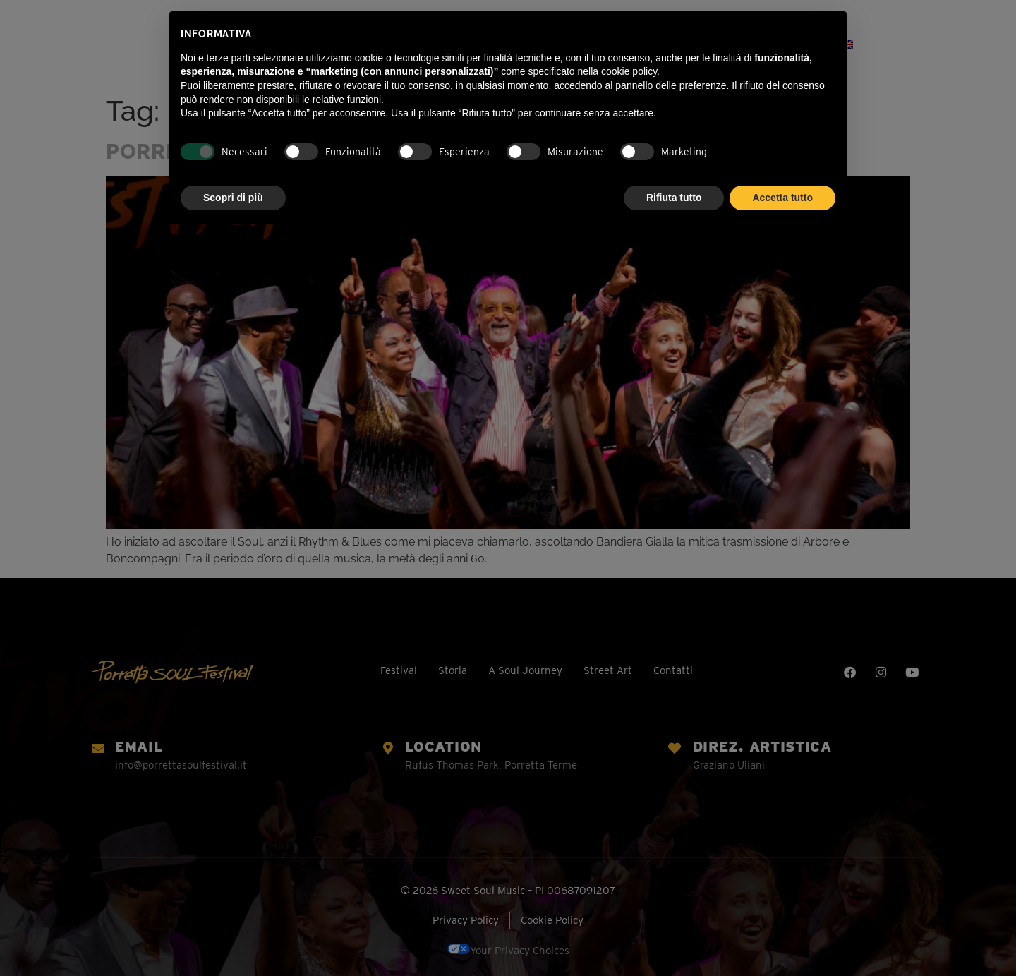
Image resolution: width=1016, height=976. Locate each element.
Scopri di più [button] (233, 197)
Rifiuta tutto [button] (674, 197)
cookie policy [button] (629, 71)
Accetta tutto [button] (782, 197)
